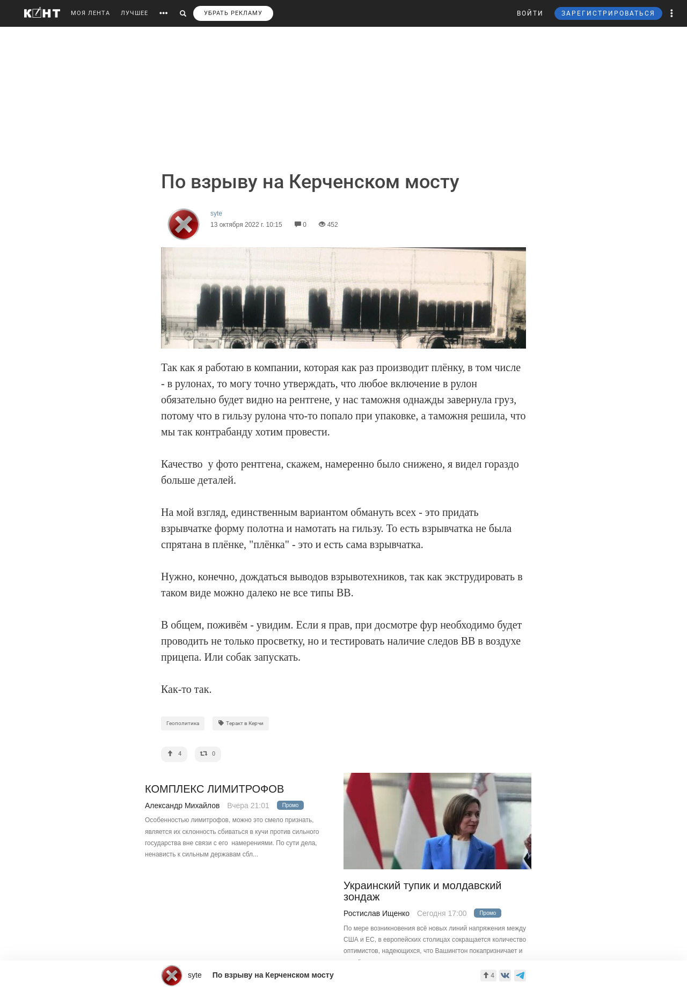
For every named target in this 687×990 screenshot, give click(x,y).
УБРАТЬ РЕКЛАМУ (233, 13)
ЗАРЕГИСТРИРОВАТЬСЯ (608, 13)
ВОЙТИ (530, 13)
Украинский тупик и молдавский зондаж (422, 891)
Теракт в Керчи (241, 723)
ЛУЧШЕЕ (134, 13)
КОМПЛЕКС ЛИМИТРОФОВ (214, 789)
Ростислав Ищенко (377, 913)
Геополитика (182, 723)
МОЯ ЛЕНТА (90, 13)
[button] (672, 13)
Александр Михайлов (182, 805)
